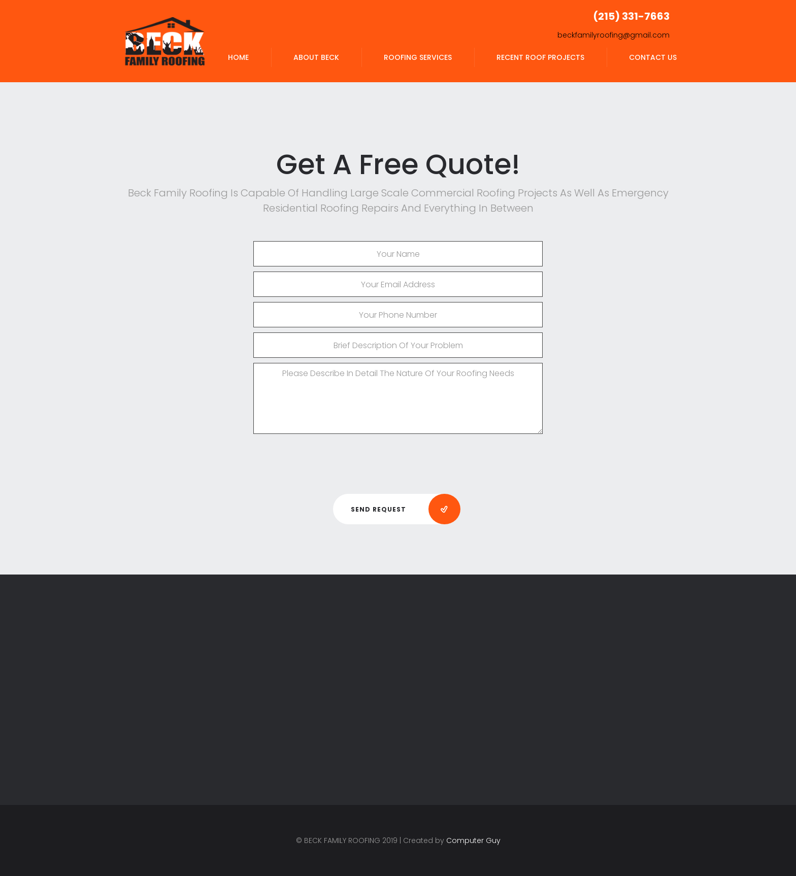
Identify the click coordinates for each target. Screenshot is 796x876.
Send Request (405, 509)
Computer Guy (473, 840)
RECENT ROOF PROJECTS (540, 57)
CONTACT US (653, 57)
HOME (238, 57)
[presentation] (398, 459)
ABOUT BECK (316, 57)
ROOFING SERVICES (418, 57)
